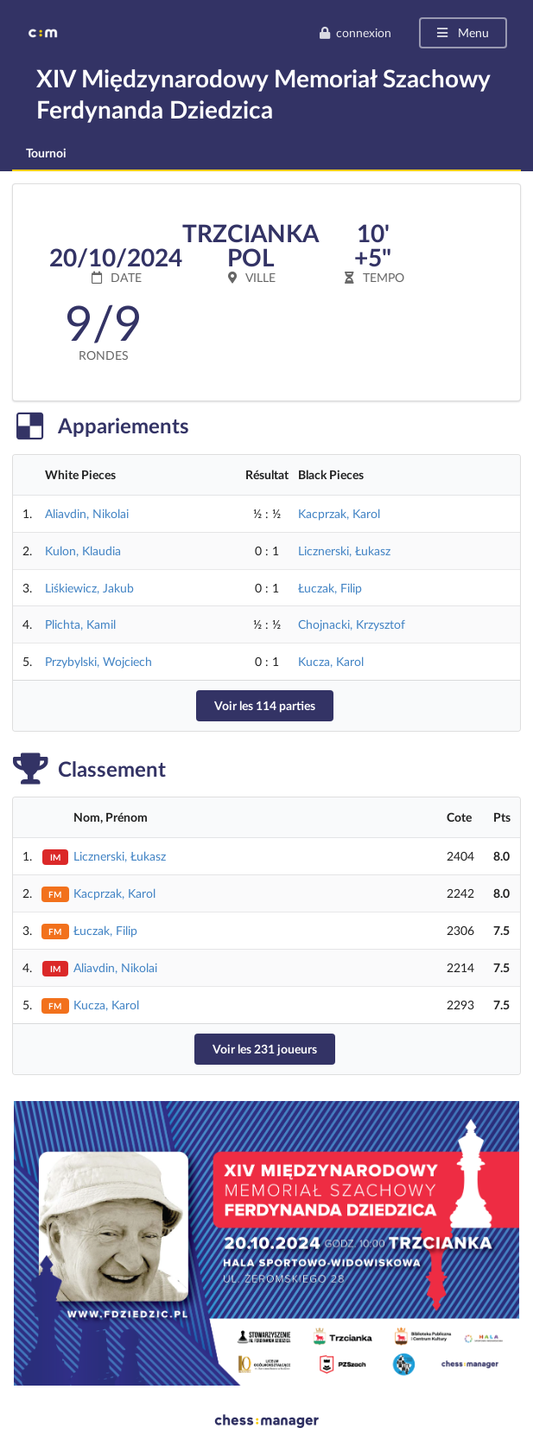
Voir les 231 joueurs (265, 1048)
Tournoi (46, 152)
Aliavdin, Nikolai (87, 513)
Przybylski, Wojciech (98, 661)
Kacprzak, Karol (339, 513)
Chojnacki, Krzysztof (351, 624)
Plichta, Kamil (80, 624)
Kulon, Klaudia (83, 550)
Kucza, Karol (331, 661)
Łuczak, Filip (330, 587)
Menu (462, 32)
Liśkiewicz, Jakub (89, 587)
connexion (355, 32)
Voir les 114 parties (264, 705)
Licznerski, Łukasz (344, 550)
